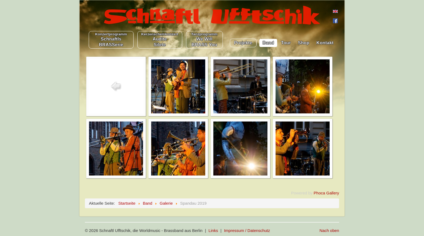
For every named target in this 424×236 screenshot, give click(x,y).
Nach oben (329, 230)
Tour (286, 42)
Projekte (243, 42)
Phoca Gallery (326, 193)
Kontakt (324, 42)
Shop (304, 42)
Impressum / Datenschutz (247, 230)
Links (213, 230)
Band (268, 42)
